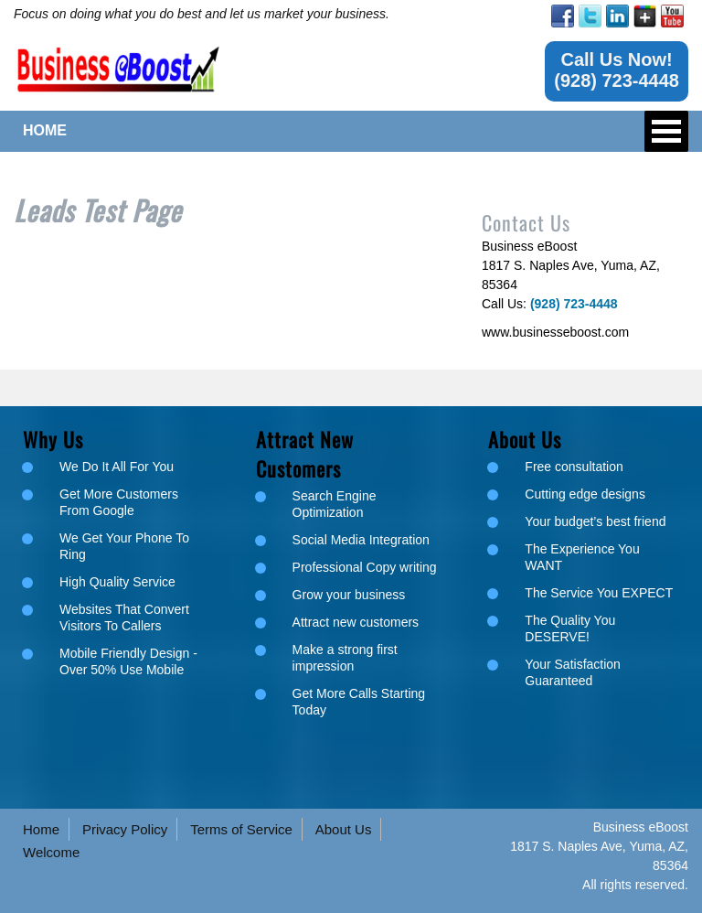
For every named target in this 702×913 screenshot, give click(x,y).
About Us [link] (343, 829)
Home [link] (41, 829)
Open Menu (666, 131)
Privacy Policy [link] (124, 829)
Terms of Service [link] (241, 829)
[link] (562, 16)
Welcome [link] (51, 852)
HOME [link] (45, 130)
